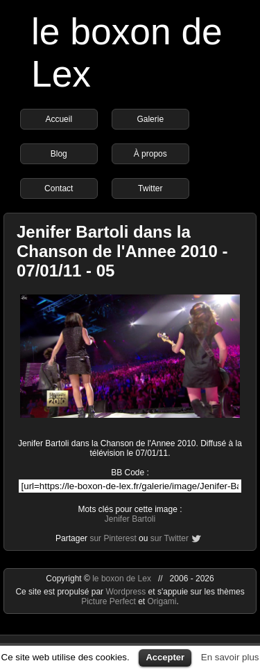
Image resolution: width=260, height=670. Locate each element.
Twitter (150, 188)
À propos (150, 154)
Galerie (150, 119)
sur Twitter (169, 538)
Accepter (165, 657)
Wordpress (126, 592)
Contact (58, 188)
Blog (59, 154)
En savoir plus (230, 657)
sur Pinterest (112, 538)
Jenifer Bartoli (130, 519)
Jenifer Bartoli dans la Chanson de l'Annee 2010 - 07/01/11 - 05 (122, 251)
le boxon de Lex (121, 578)
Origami (162, 601)
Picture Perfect (108, 601)
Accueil (58, 119)
